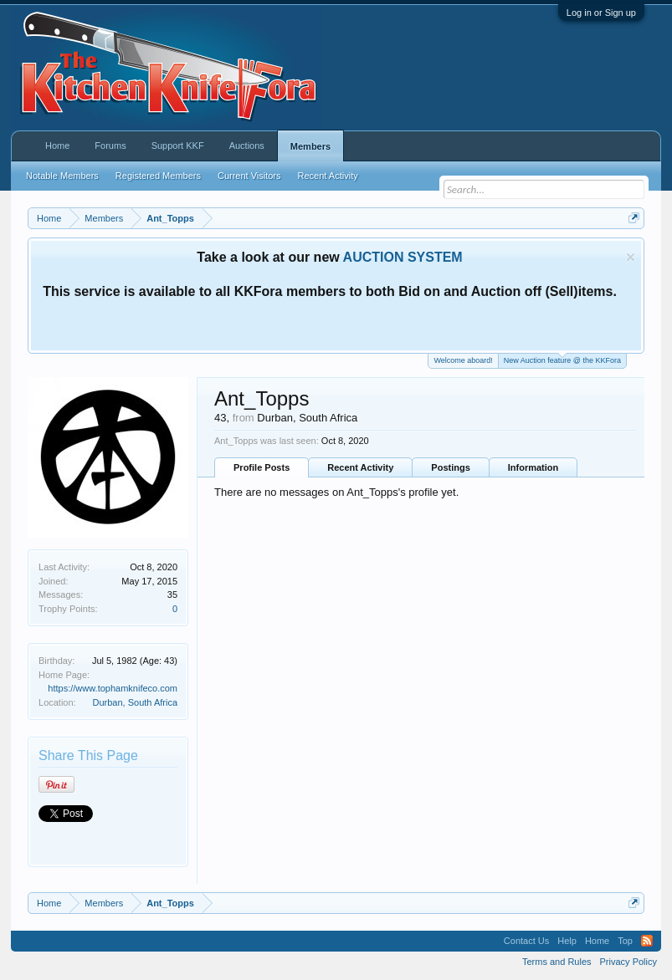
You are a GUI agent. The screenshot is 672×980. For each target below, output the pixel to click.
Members (310, 146)
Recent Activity (360, 467)
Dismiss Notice (630, 257)
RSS (647, 941)
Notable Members (62, 176)
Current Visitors (249, 176)
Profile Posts (261, 467)
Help (567, 941)
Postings (450, 467)
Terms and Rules (557, 962)
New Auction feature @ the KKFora (562, 359)
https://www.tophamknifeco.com (112, 688)
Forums (110, 145)
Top (625, 941)
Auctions (246, 145)
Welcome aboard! (462, 360)
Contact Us (526, 941)
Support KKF (177, 145)
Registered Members (158, 176)
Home (57, 145)
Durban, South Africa (135, 702)
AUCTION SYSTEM (403, 257)
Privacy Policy (628, 962)
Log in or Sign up (601, 13)
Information (533, 467)
